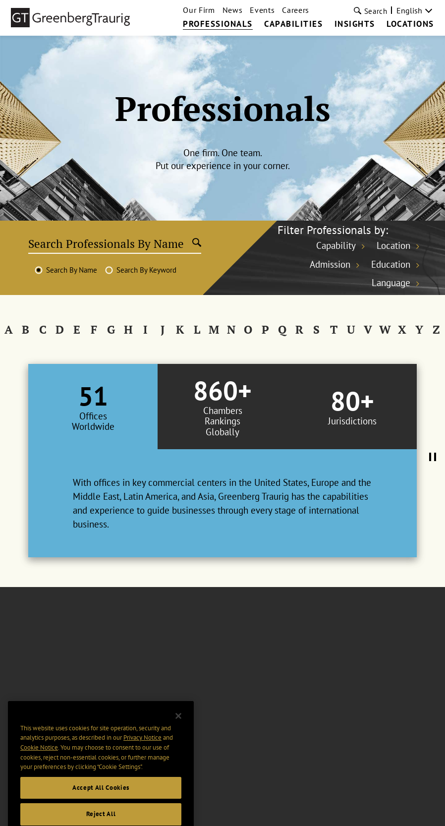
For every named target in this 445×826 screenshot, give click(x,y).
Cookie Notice (39, 767)
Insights (354, 24)
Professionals (218, 24)
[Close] (178, 736)
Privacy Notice (142, 757)
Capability (336, 245)
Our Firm (199, 9)
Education (390, 264)
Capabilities (293, 24)
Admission (330, 264)
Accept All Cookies (100, 807)
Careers (295, 9)
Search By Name (71, 270)
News (232, 9)
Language (391, 283)
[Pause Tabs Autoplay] (432, 458)
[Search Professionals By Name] (110, 243)
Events (262, 9)
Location (393, 245)
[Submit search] (196, 243)
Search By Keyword (146, 270)
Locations (410, 24)
